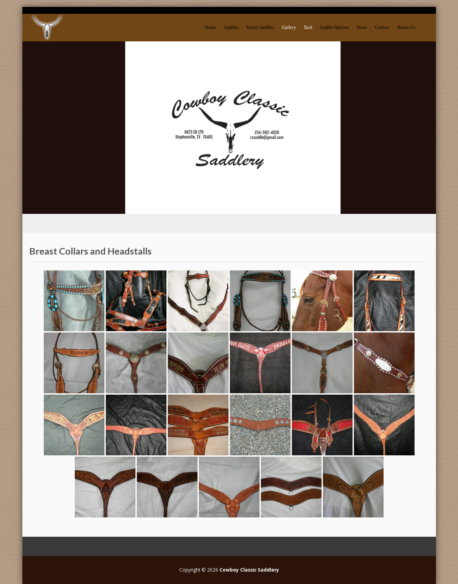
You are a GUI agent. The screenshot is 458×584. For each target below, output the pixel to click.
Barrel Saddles (260, 27)
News (361, 27)
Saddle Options (334, 27)
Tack (308, 27)
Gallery (289, 27)
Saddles (231, 27)
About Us (406, 27)
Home (210, 27)
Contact (382, 27)
